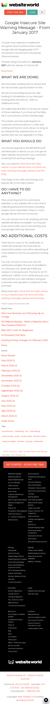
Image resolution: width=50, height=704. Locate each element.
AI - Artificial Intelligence (16, 517)
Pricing (11, 547)
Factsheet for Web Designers (17, 511)
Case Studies (12, 628)
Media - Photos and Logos (17, 643)
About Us (13, 451)
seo (26, 431)
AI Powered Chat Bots (13, 335)
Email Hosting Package (16, 562)
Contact (31, 611)
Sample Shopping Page (36, 528)
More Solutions (13, 520)
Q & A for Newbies (14, 483)
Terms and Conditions (15, 649)
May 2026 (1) (8, 360)
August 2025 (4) (10, 396)
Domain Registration (15, 591)
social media (26, 436)
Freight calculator (34, 508)
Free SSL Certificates (14, 573)
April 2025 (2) (8, 411)
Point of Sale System (34, 485)
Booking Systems (33, 497)
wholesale (38, 441)
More (4, 345)
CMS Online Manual (14, 514)
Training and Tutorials (35, 620)
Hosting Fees (12, 550)
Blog (20, 451)
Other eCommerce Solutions (37, 542)
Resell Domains (13, 603)
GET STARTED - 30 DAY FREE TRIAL (25, 464)
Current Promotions (14, 582)
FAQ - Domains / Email (15, 600)
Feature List (12, 508)
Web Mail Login (33, 594)
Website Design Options (16, 556)
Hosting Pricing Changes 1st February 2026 (24, 340)
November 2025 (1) (11, 380)
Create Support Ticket (35, 628)
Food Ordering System (35, 500)
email (17, 436)
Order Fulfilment (33, 516)
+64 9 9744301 (22, 684)
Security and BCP (14, 646)
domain (20, 441)
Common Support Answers (37, 617)
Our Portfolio (12, 637)
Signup (31, 547)
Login (30, 588)
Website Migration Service (36, 553)
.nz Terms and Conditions (16, 606)
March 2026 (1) (9, 365)
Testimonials (12, 640)
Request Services (33, 614)
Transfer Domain (13, 594)
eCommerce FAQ (13, 489)
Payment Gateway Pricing (17, 576)
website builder (9, 441)
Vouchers (31, 494)
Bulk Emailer (12, 492)
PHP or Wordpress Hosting (16, 570)
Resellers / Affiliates (34, 562)
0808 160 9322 (32, 687)
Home (5, 451)
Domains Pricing (13, 553)
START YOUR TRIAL (15, 12)
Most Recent (8, 355)
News (10, 634)
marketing (19, 431)
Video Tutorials (13, 486)
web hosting (7, 436)
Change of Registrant (15, 597)
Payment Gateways (34, 482)
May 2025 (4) (8, 406)
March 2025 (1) (9, 416)
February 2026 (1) (10, 370)
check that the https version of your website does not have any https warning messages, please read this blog (24, 295)
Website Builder (14, 473)
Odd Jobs (11, 579)
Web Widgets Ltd (26, 696)
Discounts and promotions (37, 491)
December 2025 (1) (11, 375)
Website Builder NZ (14, 477)
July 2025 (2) (8, 401)
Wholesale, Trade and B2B (36, 488)
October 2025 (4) (10, 386)
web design (35, 431)
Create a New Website (35, 550)
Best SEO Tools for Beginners (17, 330)
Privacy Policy (12, 651)
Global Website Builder (15, 480)
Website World (26, 700)
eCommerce (7, 431)
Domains (12, 588)
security (28, 441)
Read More (7, 70)
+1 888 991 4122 (32, 691)
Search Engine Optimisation (17, 500)
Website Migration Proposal (17, 559)
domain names (39, 436)
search (42, 12)
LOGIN (32, 12)
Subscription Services (35, 536)
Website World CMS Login (36, 591)
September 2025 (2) (12, 390)
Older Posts (7, 421)
